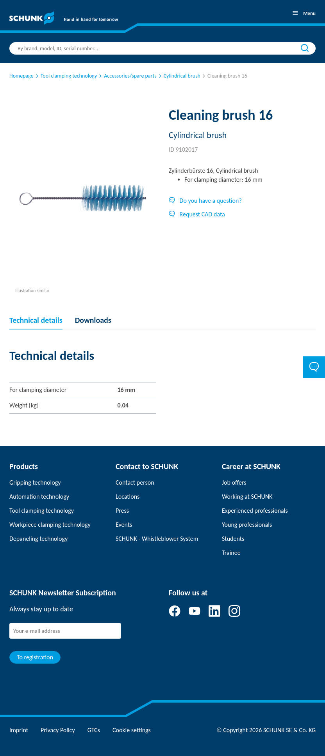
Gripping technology (35, 482)
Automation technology (39, 496)
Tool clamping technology (65, 76)
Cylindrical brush (178, 76)
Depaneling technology (38, 538)
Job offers (234, 482)
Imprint (18, 730)
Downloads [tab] (93, 320)
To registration (35, 657)
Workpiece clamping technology (50, 524)
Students (233, 538)
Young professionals (247, 524)
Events (124, 524)
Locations (127, 496)
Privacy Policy (58, 730)
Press (122, 510)
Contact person (135, 482)
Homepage (21, 76)
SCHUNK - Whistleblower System (157, 538)
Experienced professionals (255, 510)
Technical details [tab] (35, 320)
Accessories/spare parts (127, 76)
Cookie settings (131, 730)
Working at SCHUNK (247, 496)
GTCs (94, 730)
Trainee (231, 552)
